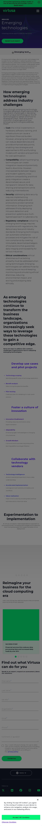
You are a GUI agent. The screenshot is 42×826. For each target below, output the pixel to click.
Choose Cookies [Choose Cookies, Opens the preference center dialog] (9, 822)
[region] (21, 811)
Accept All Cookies (21, 817)
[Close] (37, 799)
